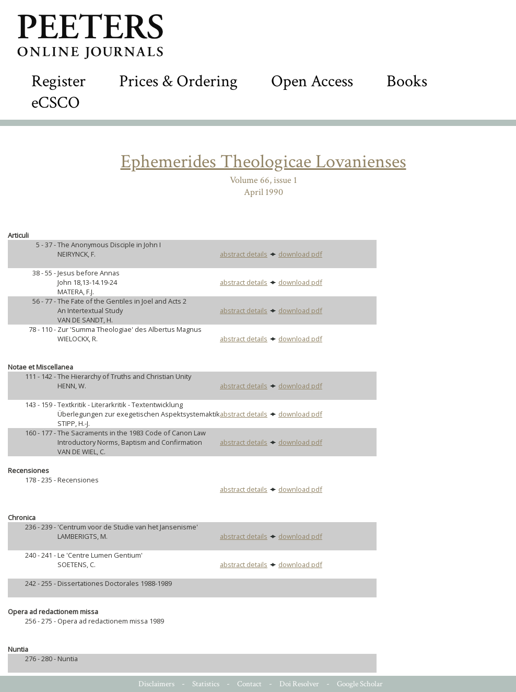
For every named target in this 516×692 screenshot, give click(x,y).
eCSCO (55, 102)
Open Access (312, 81)
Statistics (205, 684)
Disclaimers (156, 684)
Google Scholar (360, 684)
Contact (249, 684)
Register (58, 81)
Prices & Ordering (178, 81)
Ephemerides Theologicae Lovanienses (263, 161)
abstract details (243, 254)
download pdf (300, 254)
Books (406, 81)
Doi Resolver (299, 684)
